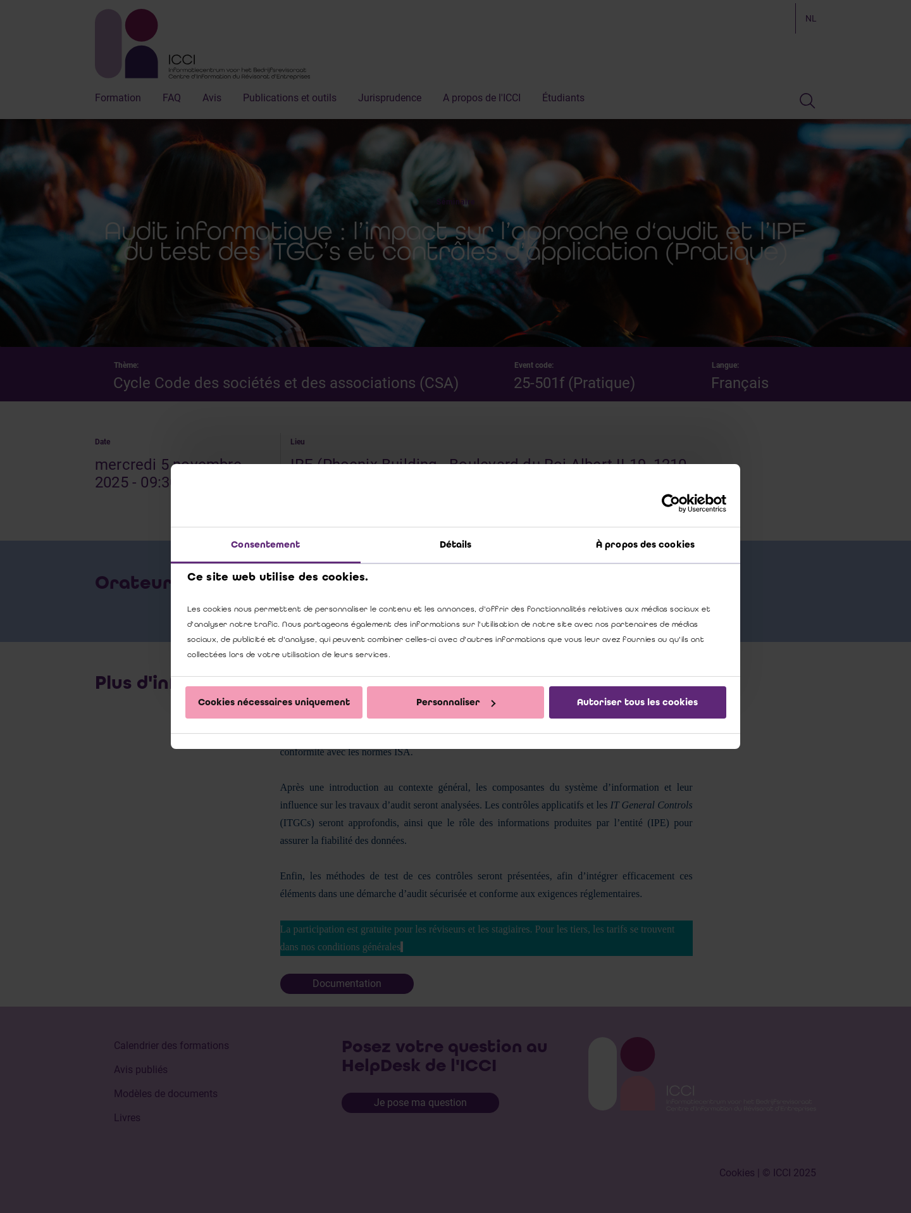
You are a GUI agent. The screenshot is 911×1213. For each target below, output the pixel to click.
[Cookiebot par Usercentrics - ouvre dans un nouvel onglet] (671, 503)
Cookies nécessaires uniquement (274, 702)
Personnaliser (455, 702)
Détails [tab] (456, 544)
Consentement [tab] (265, 544)
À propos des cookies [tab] (645, 544)
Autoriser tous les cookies (637, 702)
